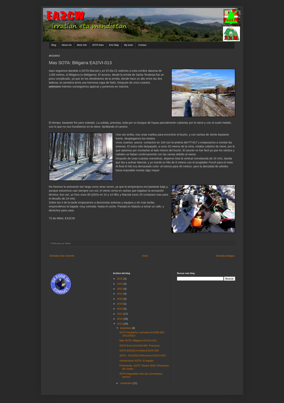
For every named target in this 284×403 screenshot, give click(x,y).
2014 (120, 318)
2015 (120, 313)
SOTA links (98, 45)
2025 (120, 278)
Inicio (145, 255)
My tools (128, 45)
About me (67, 45)
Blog (54, 45)
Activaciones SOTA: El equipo (136, 360)
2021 (120, 293)
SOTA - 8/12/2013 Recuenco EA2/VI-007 (142, 355)
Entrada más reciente (62, 255)
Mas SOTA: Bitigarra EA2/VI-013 (138, 340)
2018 (120, 308)
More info (82, 45)
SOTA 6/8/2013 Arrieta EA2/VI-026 (139, 350)
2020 (120, 298)
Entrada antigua (225, 255)
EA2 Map (114, 45)
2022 (120, 288)
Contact (142, 45)
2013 (120, 323)
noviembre (126, 383)
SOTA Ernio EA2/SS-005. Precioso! (139, 345)
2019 (120, 303)
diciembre (126, 328)
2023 (120, 283)
